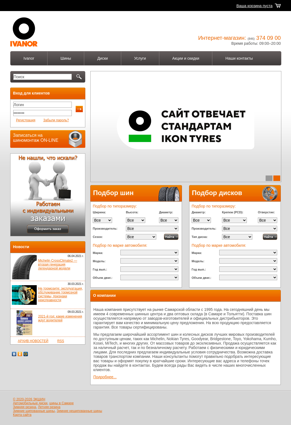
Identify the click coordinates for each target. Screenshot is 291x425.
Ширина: (99, 212)
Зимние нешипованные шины (79, 411)
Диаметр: (166, 212)
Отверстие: (266, 212)
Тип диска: (200, 236)
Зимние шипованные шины (34, 411)
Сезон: (98, 236)
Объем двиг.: (102, 277)
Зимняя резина (24, 407)
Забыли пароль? (56, 120)
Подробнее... (105, 377)
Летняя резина (49, 407)
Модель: (99, 261)
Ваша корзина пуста (254, 6)
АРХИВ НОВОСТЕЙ (33, 341)
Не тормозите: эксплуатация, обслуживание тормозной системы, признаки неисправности (60, 294)
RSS (60, 341)
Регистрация (25, 120)
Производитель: (105, 228)
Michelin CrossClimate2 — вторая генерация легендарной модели (57, 264)
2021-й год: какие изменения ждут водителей (60, 318)
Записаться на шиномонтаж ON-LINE (35, 138)
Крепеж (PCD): (232, 212)
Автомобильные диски (30, 403)
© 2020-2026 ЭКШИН (29, 399)
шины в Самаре (61, 403)
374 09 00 (268, 38)
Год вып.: (100, 269)
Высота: (132, 212)
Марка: (98, 253)
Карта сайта (22, 415)
